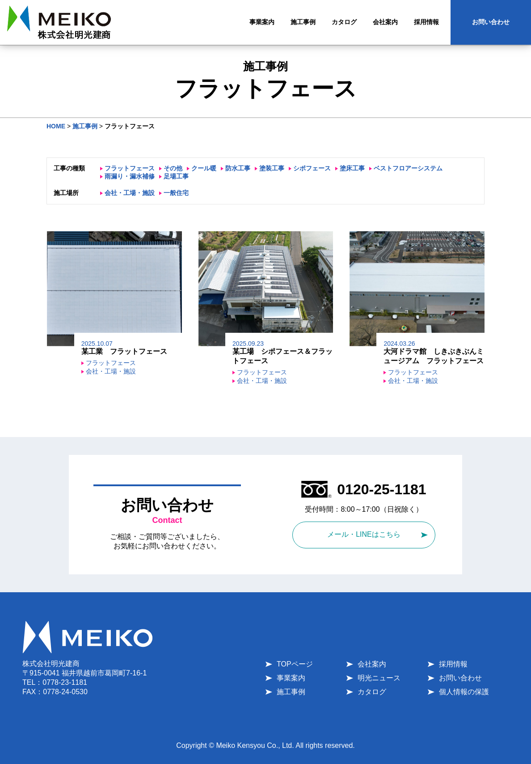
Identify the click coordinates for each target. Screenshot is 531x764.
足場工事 (176, 176)
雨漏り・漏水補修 (130, 176)
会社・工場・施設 (130, 192)
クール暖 (203, 168)
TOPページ (295, 664)
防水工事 (237, 168)
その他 (173, 168)
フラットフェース (130, 168)
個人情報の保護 (464, 692)
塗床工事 (352, 168)
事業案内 (291, 678)
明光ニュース (379, 678)
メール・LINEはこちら (363, 534)
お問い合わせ (491, 21)
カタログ (372, 692)
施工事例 (291, 692)
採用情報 (453, 664)
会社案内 (372, 664)
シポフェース (312, 168)
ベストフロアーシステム (408, 168)
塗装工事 (271, 168)
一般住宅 (176, 192)
